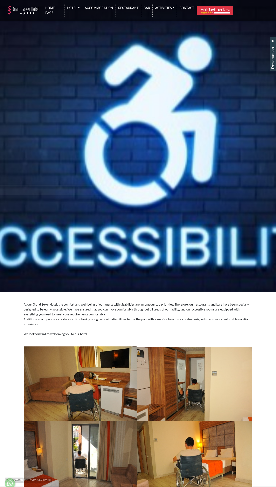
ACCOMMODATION (100, 8)
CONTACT (187, 8)
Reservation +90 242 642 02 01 (28, 480)
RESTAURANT (129, 8)
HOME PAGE (54, 10)
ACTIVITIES (163, 8)
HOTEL (72, 8)
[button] (215, 10)
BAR (148, 8)
